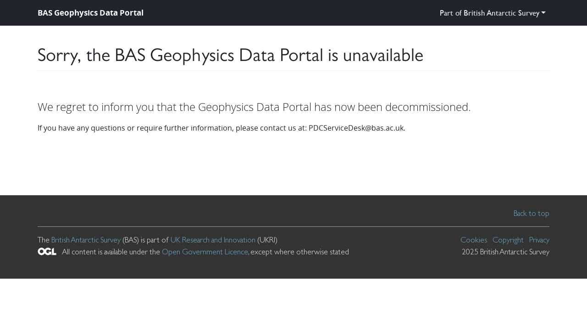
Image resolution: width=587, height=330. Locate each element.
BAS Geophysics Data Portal (91, 12)
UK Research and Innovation (213, 239)
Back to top (531, 213)
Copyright (508, 239)
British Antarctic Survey (86, 239)
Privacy (539, 239)
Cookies (473, 239)
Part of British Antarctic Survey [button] (489, 12)
